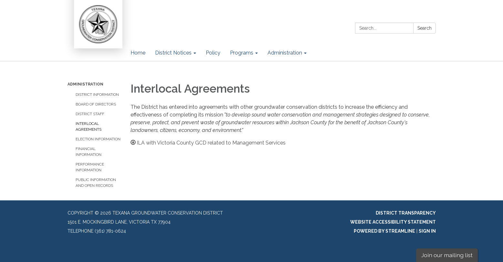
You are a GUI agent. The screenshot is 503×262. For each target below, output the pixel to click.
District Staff (90, 114)
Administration (85, 84)
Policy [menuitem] (213, 53)
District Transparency (406, 213)
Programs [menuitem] (241, 53)
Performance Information (90, 167)
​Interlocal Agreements (88, 126)
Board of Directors (96, 104)
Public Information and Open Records (96, 182)
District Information (97, 94)
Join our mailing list (447, 255)
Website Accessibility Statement (393, 222)
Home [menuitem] (138, 53)
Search (424, 28)
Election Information (98, 139)
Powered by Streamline (384, 231)
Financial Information (88, 151)
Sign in (427, 231)
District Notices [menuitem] (173, 53)
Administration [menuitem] (284, 53)
